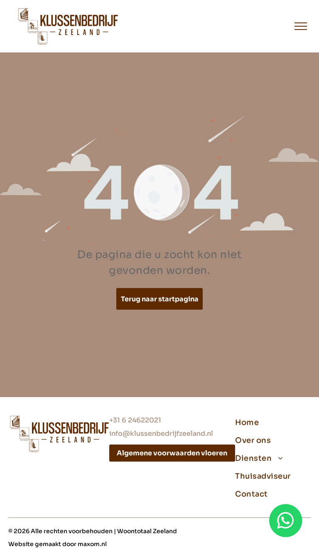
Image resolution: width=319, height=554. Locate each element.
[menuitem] (269, 423)
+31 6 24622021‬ (135, 420)
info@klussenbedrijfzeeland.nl (161, 433)
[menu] (301, 26)
